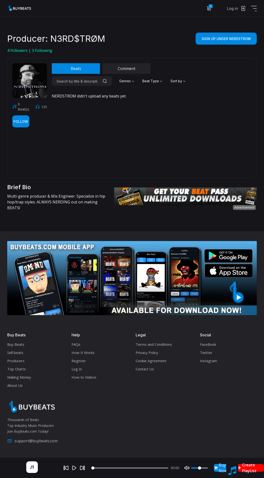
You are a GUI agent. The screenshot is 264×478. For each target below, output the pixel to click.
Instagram (208, 360)
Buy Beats (15, 344)
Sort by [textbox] (176, 81)
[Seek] (129, 468)
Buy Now (220, 468)
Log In (77, 369)
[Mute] (187, 468)
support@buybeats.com (32, 440)
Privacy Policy (147, 352)
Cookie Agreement (151, 360)
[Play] (74, 468)
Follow (20, 121)
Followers (18, 50)
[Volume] (199, 468)
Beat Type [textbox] (150, 81)
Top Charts (16, 369)
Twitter (206, 352)
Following (42, 50)
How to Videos (84, 377)
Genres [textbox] (125, 81)
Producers (16, 360)
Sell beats (15, 352)
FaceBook (208, 344)
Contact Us (145, 369)
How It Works (83, 352)
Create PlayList (247, 468)
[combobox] (127, 81)
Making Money (19, 377)
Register (79, 360)
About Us (15, 385)
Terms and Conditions (154, 344)
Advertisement (244, 207)
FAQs (76, 344)
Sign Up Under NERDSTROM (226, 39)
